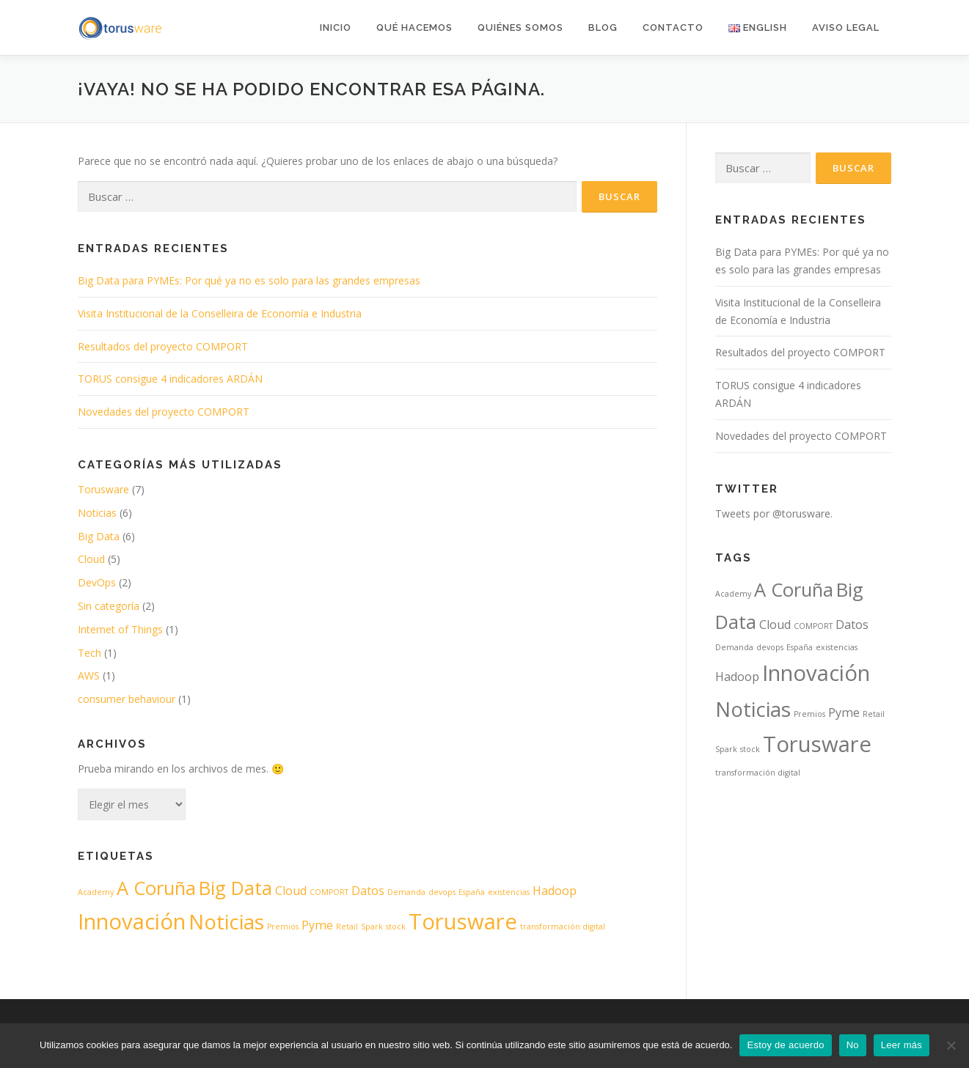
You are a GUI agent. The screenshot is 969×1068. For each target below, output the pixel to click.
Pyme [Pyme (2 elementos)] (317, 925)
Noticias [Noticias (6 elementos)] (226, 921)
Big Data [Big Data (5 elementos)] (235, 888)
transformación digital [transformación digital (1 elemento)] (562, 926)
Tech (89, 653)
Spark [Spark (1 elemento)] (372, 926)
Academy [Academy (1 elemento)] (96, 892)
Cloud (91, 559)
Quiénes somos (520, 27)
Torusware (103, 489)
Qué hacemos (414, 27)
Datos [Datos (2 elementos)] (367, 891)
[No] (950, 1045)
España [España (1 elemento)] (471, 892)
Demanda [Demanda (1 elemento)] (406, 892)
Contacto (673, 27)
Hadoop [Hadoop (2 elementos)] (555, 891)
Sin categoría (108, 606)
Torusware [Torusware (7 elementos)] (463, 921)
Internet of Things (120, 629)
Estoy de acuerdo (785, 1044)
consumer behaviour (126, 699)
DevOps (97, 582)
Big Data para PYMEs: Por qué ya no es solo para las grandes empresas (249, 280)
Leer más (901, 1044)
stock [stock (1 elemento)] (396, 926)
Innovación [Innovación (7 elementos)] (132, 921)
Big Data (99, 536)
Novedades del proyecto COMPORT (163, 412)
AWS (89, 675)
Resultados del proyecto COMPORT (163, 346)
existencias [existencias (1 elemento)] (509, 892)
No (852, 1044)
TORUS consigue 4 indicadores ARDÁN (170, 379)
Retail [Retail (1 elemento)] (347, 926)
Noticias (97, 513)
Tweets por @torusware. (774, 513)
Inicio (335, 27)
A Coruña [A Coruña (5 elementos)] (156, 888)
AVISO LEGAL (846, 27)
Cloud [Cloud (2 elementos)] (291, 891)
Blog (603, 27)
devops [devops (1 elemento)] (442, 892)
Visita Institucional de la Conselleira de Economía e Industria (220, 313)
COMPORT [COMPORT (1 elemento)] (329, 892)
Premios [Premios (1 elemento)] (283, 926)
